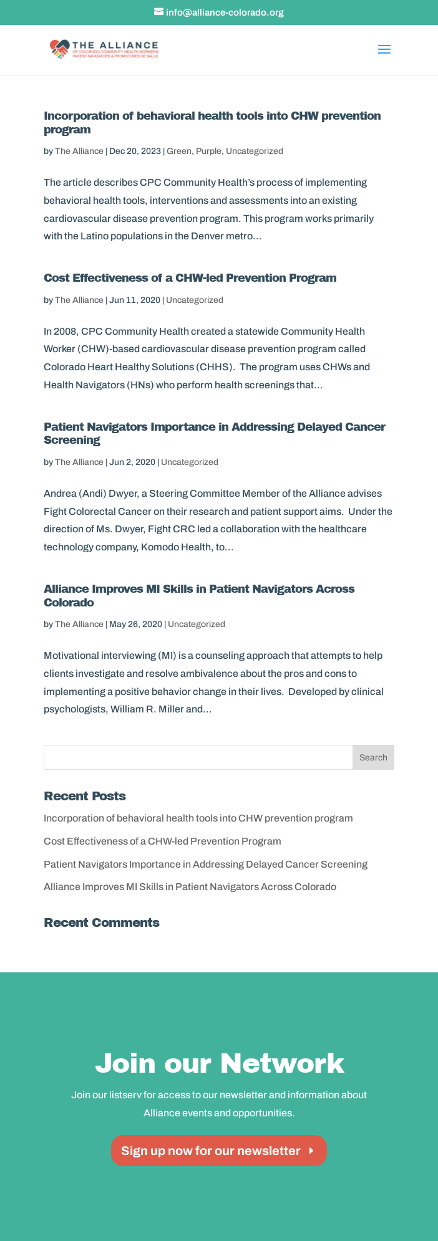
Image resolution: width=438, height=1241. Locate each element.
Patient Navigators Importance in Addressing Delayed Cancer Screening (205, 864)
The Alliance (79, 151)
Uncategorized (254, 151)
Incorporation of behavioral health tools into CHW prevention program (198, 818)
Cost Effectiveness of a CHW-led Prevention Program (190, 278)
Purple (208, 151)
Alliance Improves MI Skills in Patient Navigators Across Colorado (190, 886)
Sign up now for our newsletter (211, 1150)
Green (179, 151)
